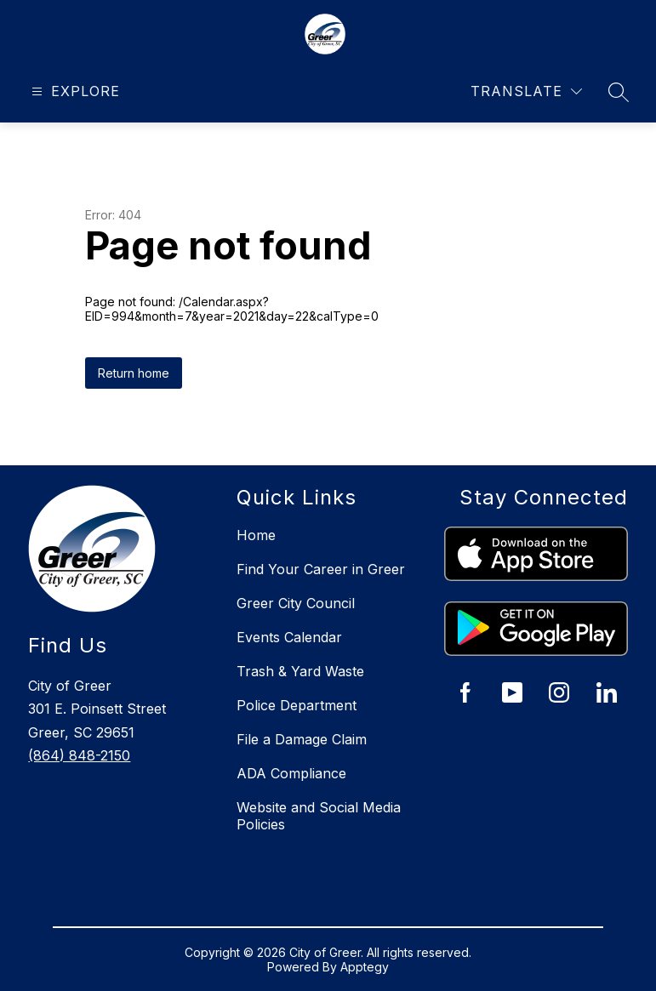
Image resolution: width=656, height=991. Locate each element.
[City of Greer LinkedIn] (606, 692)
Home (256, 535)
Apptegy (364, 967)
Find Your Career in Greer (321, 569)
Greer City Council (296, 603)
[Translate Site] (526, 91)
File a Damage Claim (302, 739)
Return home (133, 373)
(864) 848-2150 (79, 755)
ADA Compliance (291, 773)
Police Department (297, 705)
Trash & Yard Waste (300, 671)
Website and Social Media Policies (319, 816)
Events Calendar (289, 637)
